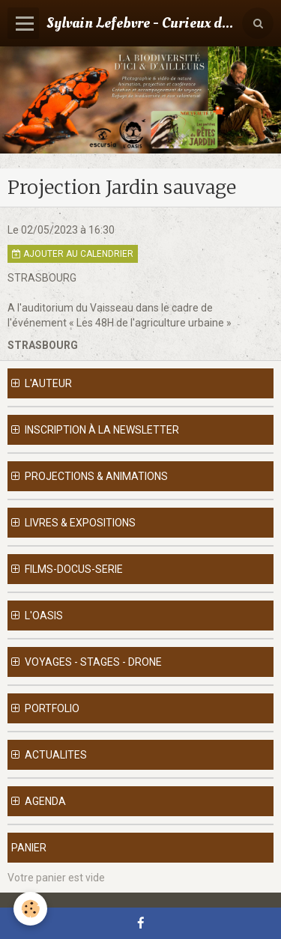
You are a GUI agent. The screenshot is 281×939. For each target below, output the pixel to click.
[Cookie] (30, 909)
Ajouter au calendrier (72, 254)
